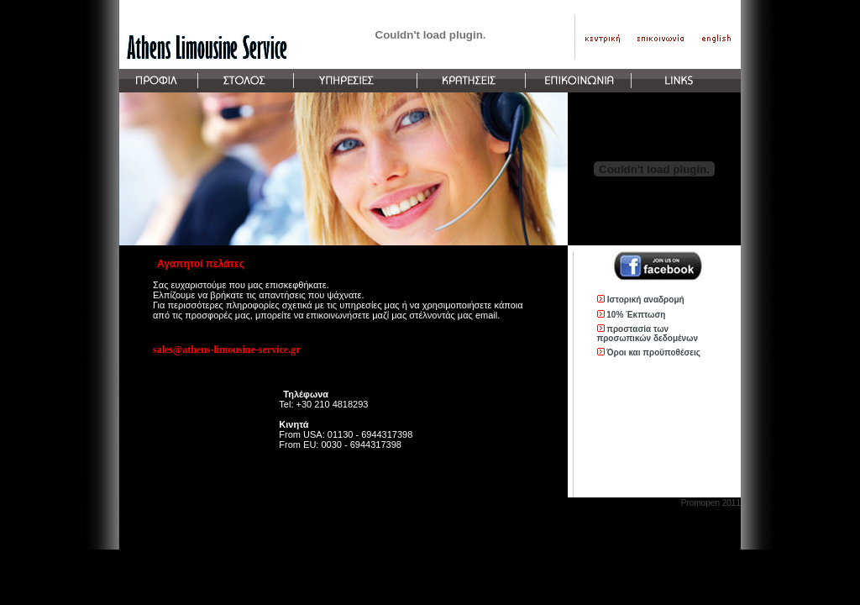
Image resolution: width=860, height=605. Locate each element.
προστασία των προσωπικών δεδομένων (648, 333)
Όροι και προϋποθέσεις (653, 352)
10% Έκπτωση (635, 314)
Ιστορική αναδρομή (645, 299)
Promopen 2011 (711, 503)
